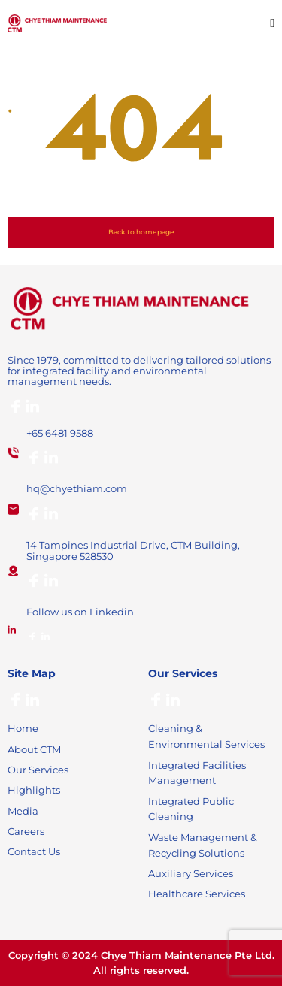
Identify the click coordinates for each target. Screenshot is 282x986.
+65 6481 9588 (59, 433)
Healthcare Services (196, 894)
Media (23, 811)
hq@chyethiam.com (76, 488)
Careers (26, 831)
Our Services (38, 770)
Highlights (34, 790)
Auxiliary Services (190, 873)
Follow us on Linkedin (80, 612)
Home (23, 728)
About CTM (34, 749)
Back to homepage (141, 232)
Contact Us (34, 851)
